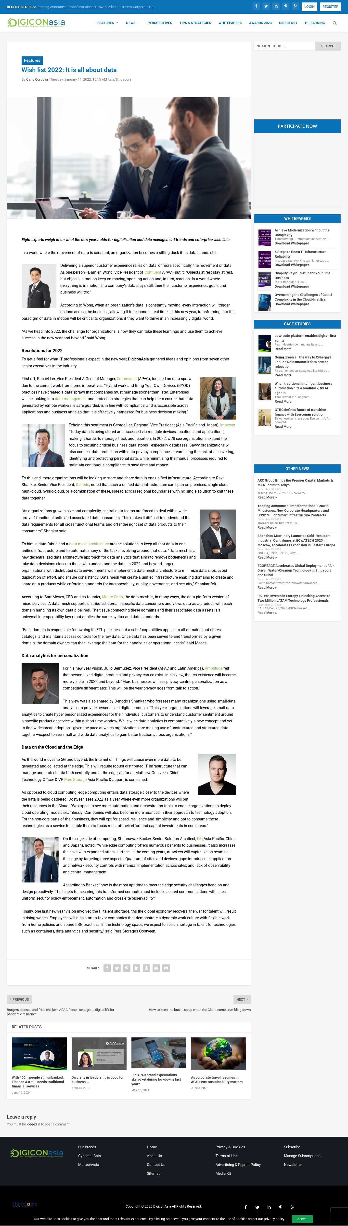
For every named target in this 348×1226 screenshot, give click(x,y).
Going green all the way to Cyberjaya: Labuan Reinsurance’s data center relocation (304, 363)
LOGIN (309, 7)
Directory (288, 24)
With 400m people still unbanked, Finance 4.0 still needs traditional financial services (38, 1082)
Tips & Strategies (195, 24)
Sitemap (153, 1174)
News (131, 24)
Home (152, 1148)
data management (71, 399)
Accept (302, 1219)
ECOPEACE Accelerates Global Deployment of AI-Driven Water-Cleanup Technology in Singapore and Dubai (296, 571)
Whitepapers (230, 24)
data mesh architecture (89, 544)
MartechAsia (88, 1165)
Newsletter (293, 1165)
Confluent (152, 273)
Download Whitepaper (292, 244)
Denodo (82, 485)
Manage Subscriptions (302, 1156)
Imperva (227, 425)
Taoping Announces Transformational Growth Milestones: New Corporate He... (96, 7)
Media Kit (223, 1174)
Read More (283, 350)
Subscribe (292, 1148)
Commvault (127, 379)
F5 (199, 839)
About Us (154, 1156)
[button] (335, 27)
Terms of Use (227, 1156)
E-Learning (315, 24)
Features (105, 24)
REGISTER (330, 7)
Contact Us (156, 1165)
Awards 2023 (260, 24)
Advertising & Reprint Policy (238, 1165)
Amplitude (213, 669)
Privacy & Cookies (230, 1148)
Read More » (267, 498)
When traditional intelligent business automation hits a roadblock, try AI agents (303, 389)
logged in (33, 1125)
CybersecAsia (89, 1156)
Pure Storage (75, 780)
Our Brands (87, 1148)
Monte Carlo (112, 597)
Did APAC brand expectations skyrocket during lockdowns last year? (156, 1080)
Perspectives (160, 24)
